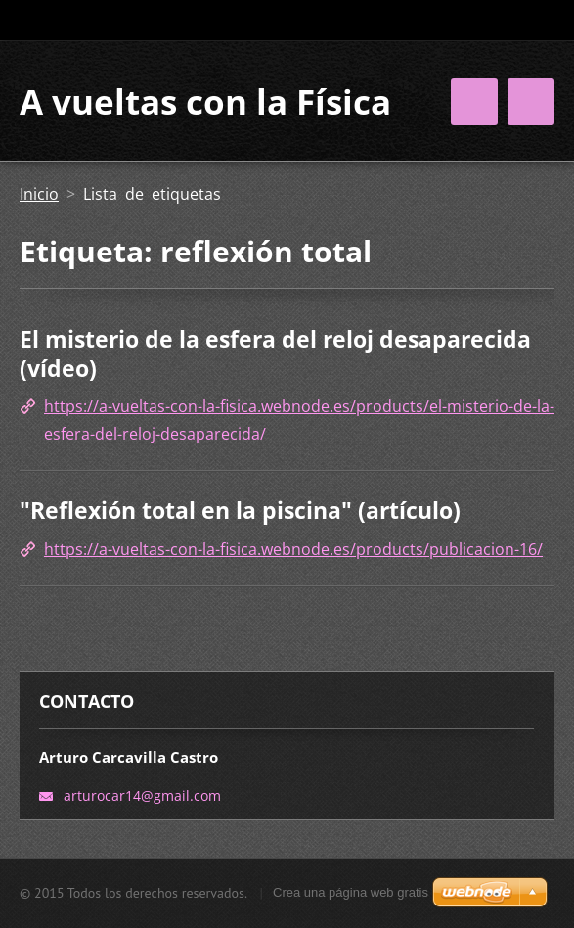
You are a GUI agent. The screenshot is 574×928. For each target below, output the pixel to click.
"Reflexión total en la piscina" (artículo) (240, 510)
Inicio (39, 194)
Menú (531, 101)
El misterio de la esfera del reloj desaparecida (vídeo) (275, 353)
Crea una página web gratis (350, 892)
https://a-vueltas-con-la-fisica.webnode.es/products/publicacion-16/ (293, 549)
